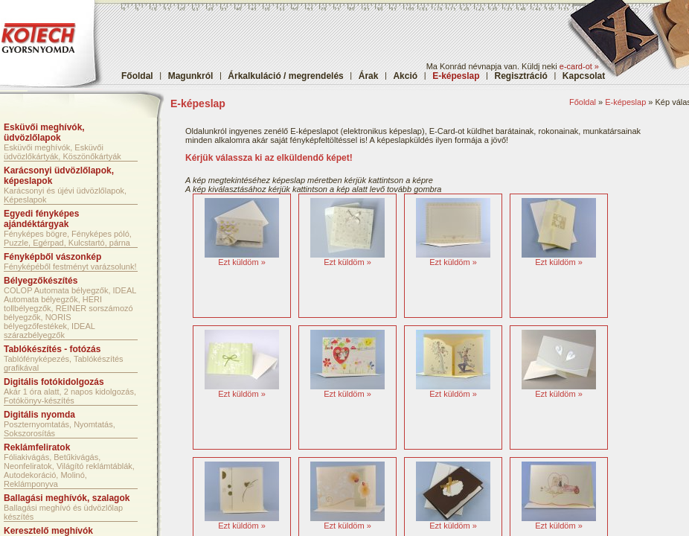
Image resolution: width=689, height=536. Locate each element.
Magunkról (191, 76)
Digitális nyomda (39, 414)
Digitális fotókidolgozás (54, 382)
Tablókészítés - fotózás (52, 349)
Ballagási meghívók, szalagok (66, 498)
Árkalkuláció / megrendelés (285, 76)
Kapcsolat (584, 76)
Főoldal (137, 76)
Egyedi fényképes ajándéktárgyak (41, 218)
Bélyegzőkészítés (40, 280)
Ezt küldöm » (242, 262)
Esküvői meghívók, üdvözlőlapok (44, 132)
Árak (369, 76)
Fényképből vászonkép (52, 257)
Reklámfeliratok (37, 447)
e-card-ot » (579, 66)
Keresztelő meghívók (48, 531)
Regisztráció (521, 76)
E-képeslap (625, 102)
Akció (405, 76)
